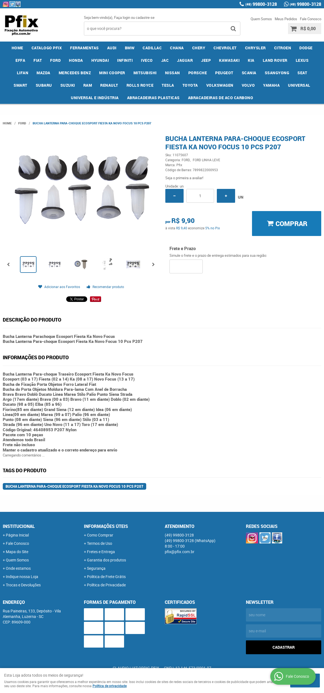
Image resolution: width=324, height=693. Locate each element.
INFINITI (125, 60)
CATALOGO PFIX (47, 47)
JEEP (206, 60)
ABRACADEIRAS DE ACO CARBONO (220, 97)
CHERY (198, 47)
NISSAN (172, 72)
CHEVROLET (225, 47)
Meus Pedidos (286, 18)
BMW (130, 47)
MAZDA (43, 72)
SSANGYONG (277, 72)
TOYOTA (190, 85)
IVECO (147, 60)
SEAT (302, 72)
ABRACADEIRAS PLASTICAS (153, 97)
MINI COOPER (112, 72)
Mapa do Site (17, 551)
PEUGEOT (224, 72)
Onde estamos (18, 568)
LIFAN (23, 72)
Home (17, 47)
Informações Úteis (106, 526)
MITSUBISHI (145, 72)
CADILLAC (152, 47)
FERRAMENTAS (84, 47)
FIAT (38, 60)
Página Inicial (17, 535)
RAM (87, 85)
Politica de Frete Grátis (106, 576)
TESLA (168, 85)
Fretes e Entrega (101, 551)
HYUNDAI (100, 60)
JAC (165, 60)
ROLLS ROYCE (140, 85)
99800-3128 (261, 4)
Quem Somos (261, 18)
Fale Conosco (310, 18)
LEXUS (302, 60)
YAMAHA (271, 85)
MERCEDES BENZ (75, 72)
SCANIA (249, 72)
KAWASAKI (229, 60)
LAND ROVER (275, 60)
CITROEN (282, 47)
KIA (251, 60)
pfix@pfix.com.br (179, 551)
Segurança (96, 568)
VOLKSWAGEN (219, 85)
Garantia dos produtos (106, 560)
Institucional (19, 526)
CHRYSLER (255, 47)
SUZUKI (67, 85)
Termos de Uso (99, 543)
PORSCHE (197, 72)
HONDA (76, 60)
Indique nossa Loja (22, 576)
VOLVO (248, 85)
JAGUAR (185, 60)
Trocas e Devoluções (23, 584)
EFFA (20, 60)
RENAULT (109, 85)
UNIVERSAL (299, 85)
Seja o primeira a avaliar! (184, 177)
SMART (20, 85)
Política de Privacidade (106, 584)
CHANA (177, 47)
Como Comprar (100, 535)
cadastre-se (145, 17)
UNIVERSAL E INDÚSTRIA (95, 97)
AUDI (112, 47)
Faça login (122, 17)
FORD (55, 60)
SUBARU (44, 85)
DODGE (306, 47)
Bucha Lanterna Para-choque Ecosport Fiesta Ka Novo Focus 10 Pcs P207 (74, 486)
